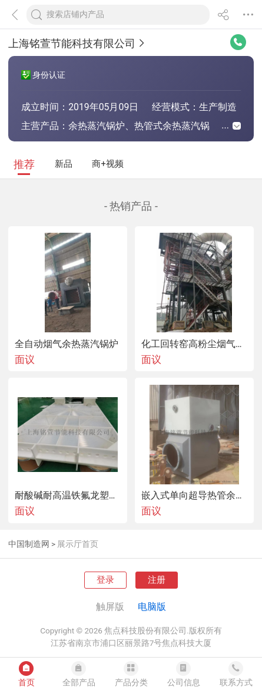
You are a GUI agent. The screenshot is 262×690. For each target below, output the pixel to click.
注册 (156, 580)
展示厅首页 (77, 544)
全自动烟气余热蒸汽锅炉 (66, 344)
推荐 (24, 164)
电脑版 (152, 606)
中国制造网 (28, 544)
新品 (63, 164)
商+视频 (107, 164)
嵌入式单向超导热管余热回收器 (194, 495)
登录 (105, 580)
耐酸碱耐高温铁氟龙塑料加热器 (68, 495)
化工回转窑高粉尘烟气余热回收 (194, 344)
